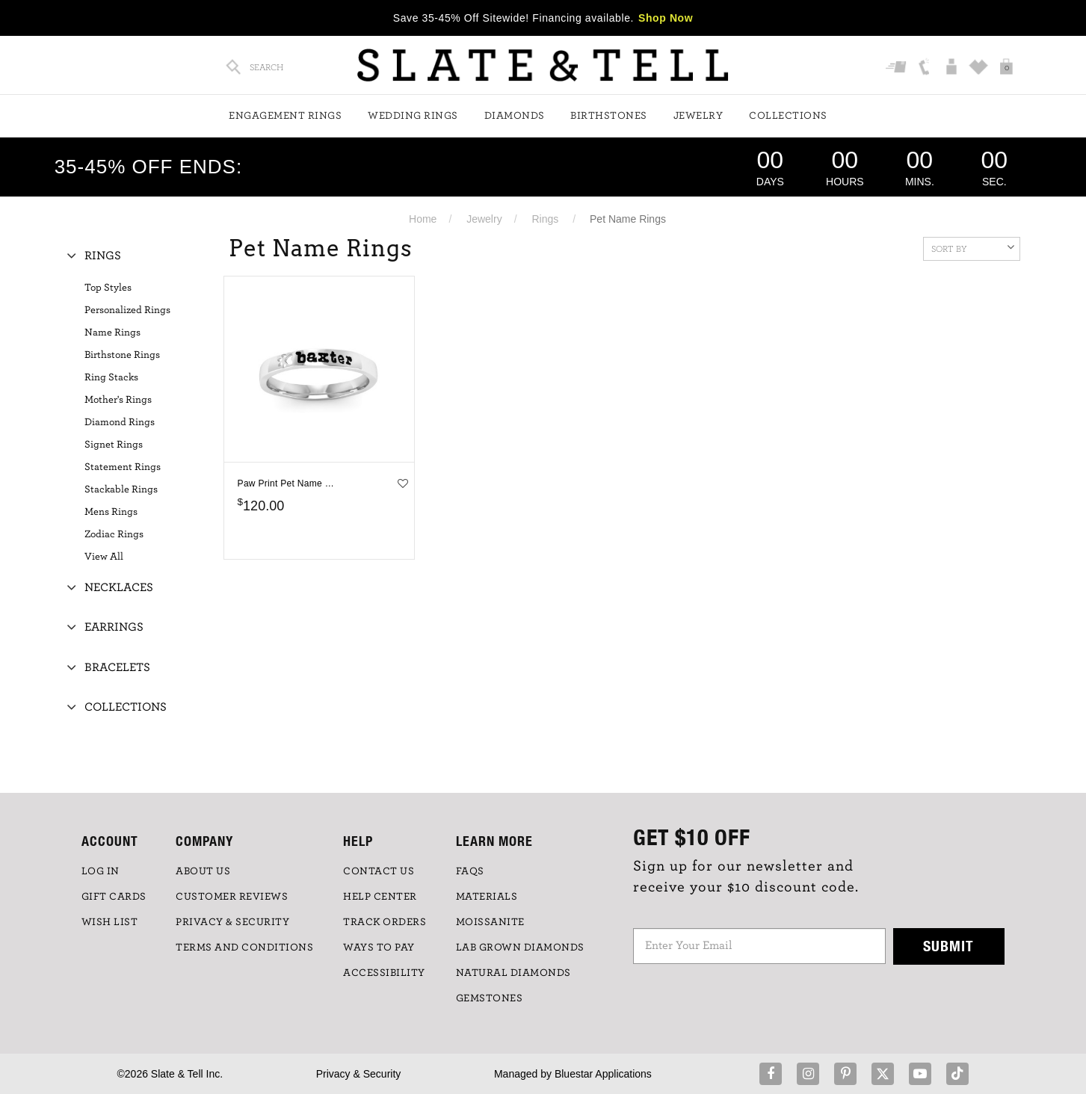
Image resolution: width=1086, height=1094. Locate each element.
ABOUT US (203, 871)
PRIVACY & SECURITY (232, 922)
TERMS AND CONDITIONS (244, 947)
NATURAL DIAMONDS (513, 973)
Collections (788, 116)
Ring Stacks (111, 377)
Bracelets (117, 667)
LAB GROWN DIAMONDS (520, 947)
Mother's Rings (118, 400)
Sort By (972, 247)
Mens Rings (111, 512)
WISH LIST (109, 922)
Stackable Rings (121, 489)
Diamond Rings (119, 422)
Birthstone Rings (122, 355)
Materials (487, 896)
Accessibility (384, 973)
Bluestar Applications (603, 1074)
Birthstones (608, 116)
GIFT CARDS (113, 896)
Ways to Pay (379, 947)
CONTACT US (378, 871)
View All (103, 556)
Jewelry (698, 116)
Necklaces (118, 587)
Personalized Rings (127, 310)
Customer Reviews (232, 896)
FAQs (470, 871)
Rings (544, 219)
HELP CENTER (380, 896)
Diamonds (514, 116)
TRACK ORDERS (384, 922)
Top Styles (108, 287)
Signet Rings (113, 444)
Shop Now (665, 18)
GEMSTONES (489, 998)
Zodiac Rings (114, 534)
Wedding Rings (413, 116)
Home (422, 219)
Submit (948, 945)
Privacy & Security (358, 1074)
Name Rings (112, 332)
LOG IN (100, 871)
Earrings (114, 627)
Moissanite (490, 922)
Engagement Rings (285, 116)
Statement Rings (122, 467)
